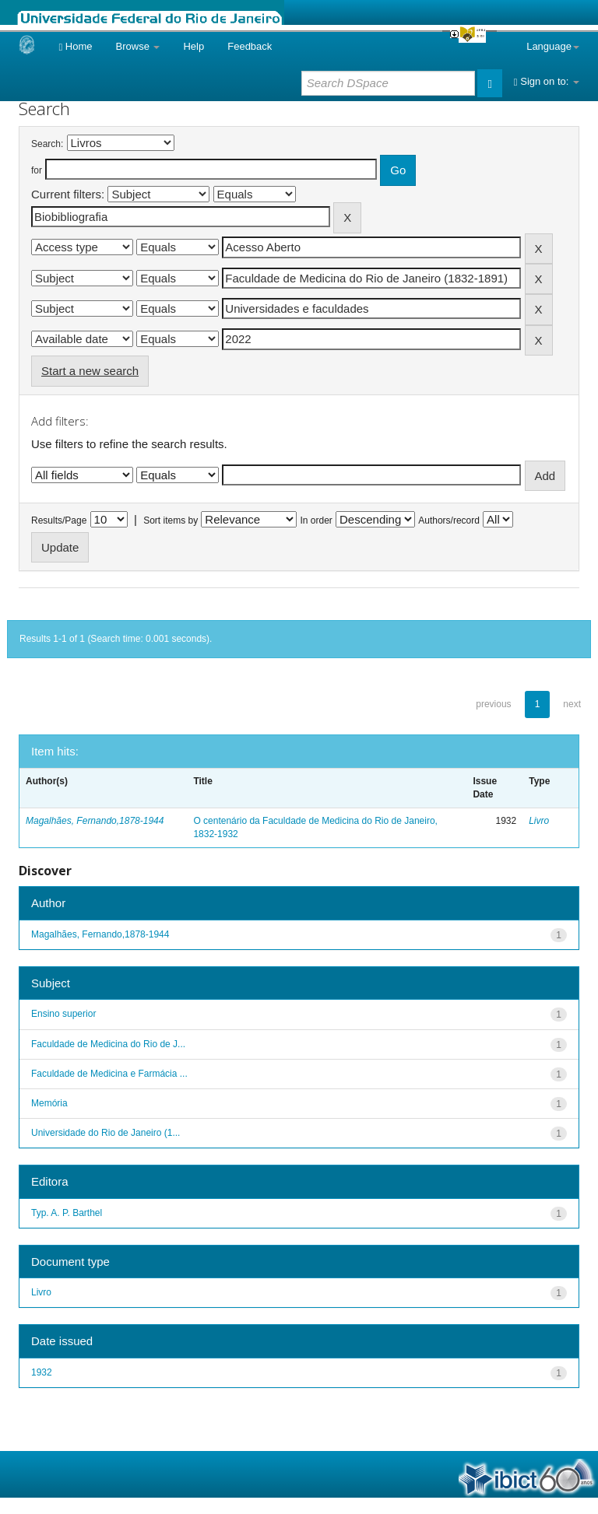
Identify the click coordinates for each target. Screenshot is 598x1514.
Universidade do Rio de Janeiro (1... (105, 1132)
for (36, 170)
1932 (41, 1372)
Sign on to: (546, 81)
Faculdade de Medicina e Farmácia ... (109, 1073)
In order (316, 520)
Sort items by (170, 520)
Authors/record (449, 520)
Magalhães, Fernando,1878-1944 (95, 820)
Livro (539, 820)
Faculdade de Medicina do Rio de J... (108, 1044)
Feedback (249, 46)
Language (552, 46)
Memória (49, 1103)
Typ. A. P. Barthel (66, 1212)
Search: (47, 143)
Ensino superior (63, 1013)
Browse (138, 46)
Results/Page (58, 520)
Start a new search (90, 370)
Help (193, 46)
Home (75, 46)
